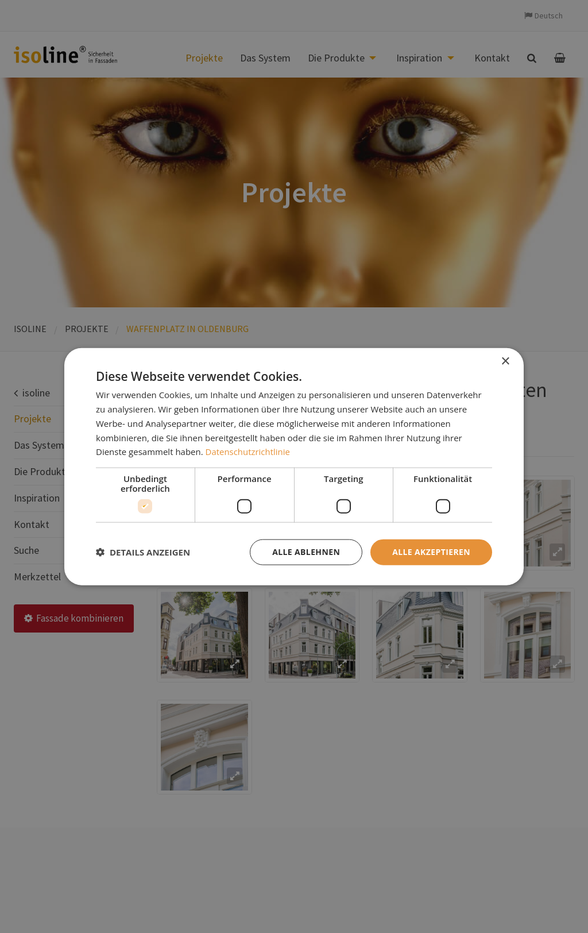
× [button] (505, 361)
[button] (143, 552)
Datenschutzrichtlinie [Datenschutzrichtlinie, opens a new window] (248, 451)
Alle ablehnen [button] (306, 551)
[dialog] (294, 466)
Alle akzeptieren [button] (431, 551)
